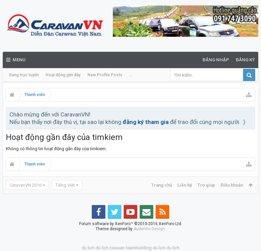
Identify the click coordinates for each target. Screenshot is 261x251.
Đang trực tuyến (24, 75)
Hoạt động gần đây (63, 75)
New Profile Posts (104, 75)
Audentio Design (149, 228)
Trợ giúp (206, 185)
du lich (88, 247)
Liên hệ (184, 185)
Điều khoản (232, 185)
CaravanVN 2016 (25, 185)
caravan (117, 247)
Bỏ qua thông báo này (250, 114)
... (130, 75)
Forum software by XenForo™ (130, 223)
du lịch (101, 247)
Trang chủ (161, 185)
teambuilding (139, 247)
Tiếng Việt (65, 185)
